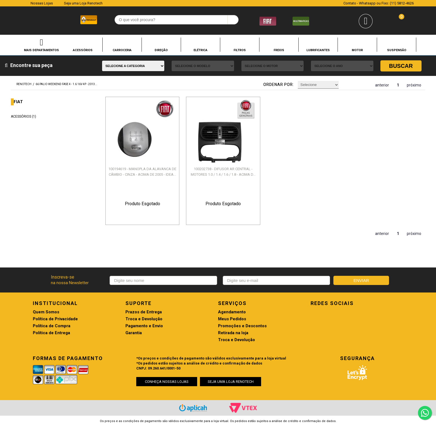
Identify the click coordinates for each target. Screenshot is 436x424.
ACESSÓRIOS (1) (23, 116)
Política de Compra (51, 326)
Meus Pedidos (232, 319)
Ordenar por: (278, 84)
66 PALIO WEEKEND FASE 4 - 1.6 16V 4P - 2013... (66, 84)
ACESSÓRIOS (83, 50)
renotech (23, 84)
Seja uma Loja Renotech (83, 3)
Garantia (133, 333)
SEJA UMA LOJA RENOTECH (231, 382)
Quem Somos (46, 312)
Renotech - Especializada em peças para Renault (24, 19)
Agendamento (232, 312)
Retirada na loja (233, 333)
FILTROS (240, 50)
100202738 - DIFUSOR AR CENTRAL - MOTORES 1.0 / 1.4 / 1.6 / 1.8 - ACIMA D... (223, 172)
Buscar (401, 66)
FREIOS (279, 50)
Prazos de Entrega (143, 312)
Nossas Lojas (42, 3)
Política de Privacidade (55, 319)
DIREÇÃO (161, 50)
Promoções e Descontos (242, 326)
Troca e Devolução (143, 319)
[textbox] (177, 19)
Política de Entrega (51, 333)
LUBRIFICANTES (318, 50)
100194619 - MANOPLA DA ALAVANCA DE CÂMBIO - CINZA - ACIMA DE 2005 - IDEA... (142, 172)
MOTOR (357, 50)
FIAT (18, 102)
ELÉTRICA (200, 50)
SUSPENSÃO (396, 50)
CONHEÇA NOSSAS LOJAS (167, 382)
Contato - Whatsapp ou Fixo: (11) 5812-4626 (378, 3)
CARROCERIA (122, 50)
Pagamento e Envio (144, 326)
